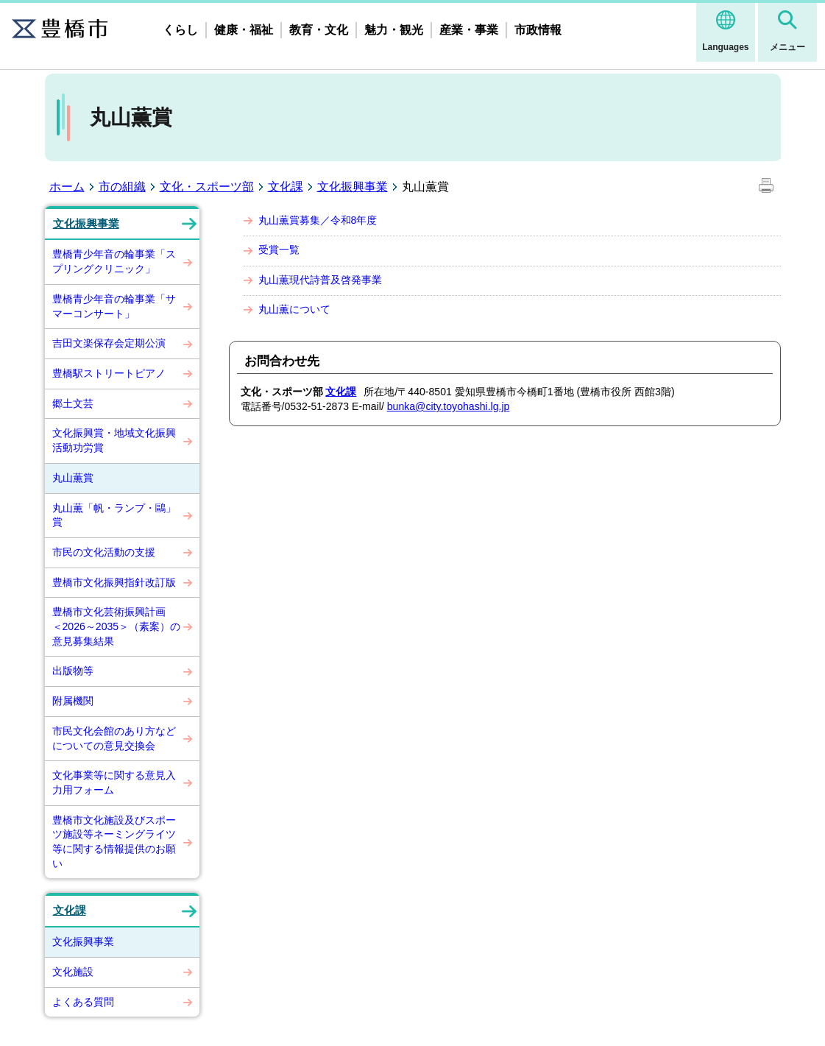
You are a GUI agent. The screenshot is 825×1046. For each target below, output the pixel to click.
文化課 (285, 186)
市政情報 (538, 30)
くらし (180, 30)
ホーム (67, 186)
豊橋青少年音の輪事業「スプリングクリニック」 (114, 261)
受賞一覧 (279, 249)
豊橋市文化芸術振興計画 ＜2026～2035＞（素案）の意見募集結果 (116, 626)
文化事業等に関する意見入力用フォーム (114, 782)
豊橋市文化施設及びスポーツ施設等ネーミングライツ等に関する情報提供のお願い (114, 841)
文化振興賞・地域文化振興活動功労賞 (114, 440)
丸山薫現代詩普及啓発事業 (320, 280)
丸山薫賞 (72, 478)
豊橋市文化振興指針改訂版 (114, 582)
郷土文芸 (72, 403)
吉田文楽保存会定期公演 (109, 343)
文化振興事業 (352, 186)
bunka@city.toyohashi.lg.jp (448, 406)
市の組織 (122, 186)
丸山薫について (294, 309)
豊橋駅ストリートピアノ (109, 373)
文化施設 (72, 972)
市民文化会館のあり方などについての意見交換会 (114, 738)
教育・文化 (318, 30)
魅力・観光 (393, 30)
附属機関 (72, 701)
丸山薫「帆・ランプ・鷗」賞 (114, 515)
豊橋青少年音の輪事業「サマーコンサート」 (114, 306)
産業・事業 (468, 30)
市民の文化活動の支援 (103, 552)
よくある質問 (83, 1002)
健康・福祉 (243, 30)
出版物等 (72, 670)
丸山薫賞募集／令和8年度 (318, 220)
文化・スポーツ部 (207, 186)
